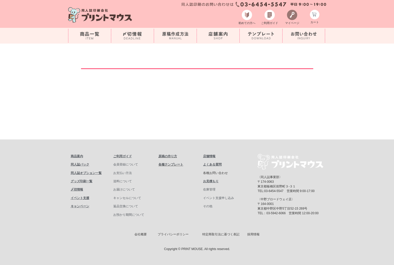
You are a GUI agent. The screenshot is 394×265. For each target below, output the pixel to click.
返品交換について (125, 206)
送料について (122, 181)
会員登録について (125, 164)
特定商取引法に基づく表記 (220, 234)
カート (314, 22)
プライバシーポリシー (173, 234)
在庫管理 (209, 189)
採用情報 (253, 234)
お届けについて (124, 189)
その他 (207, 206)
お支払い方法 (122, 173)
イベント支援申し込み (218, 198)
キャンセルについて (127, 198)
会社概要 (140, 234)
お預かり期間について (128, 215)
